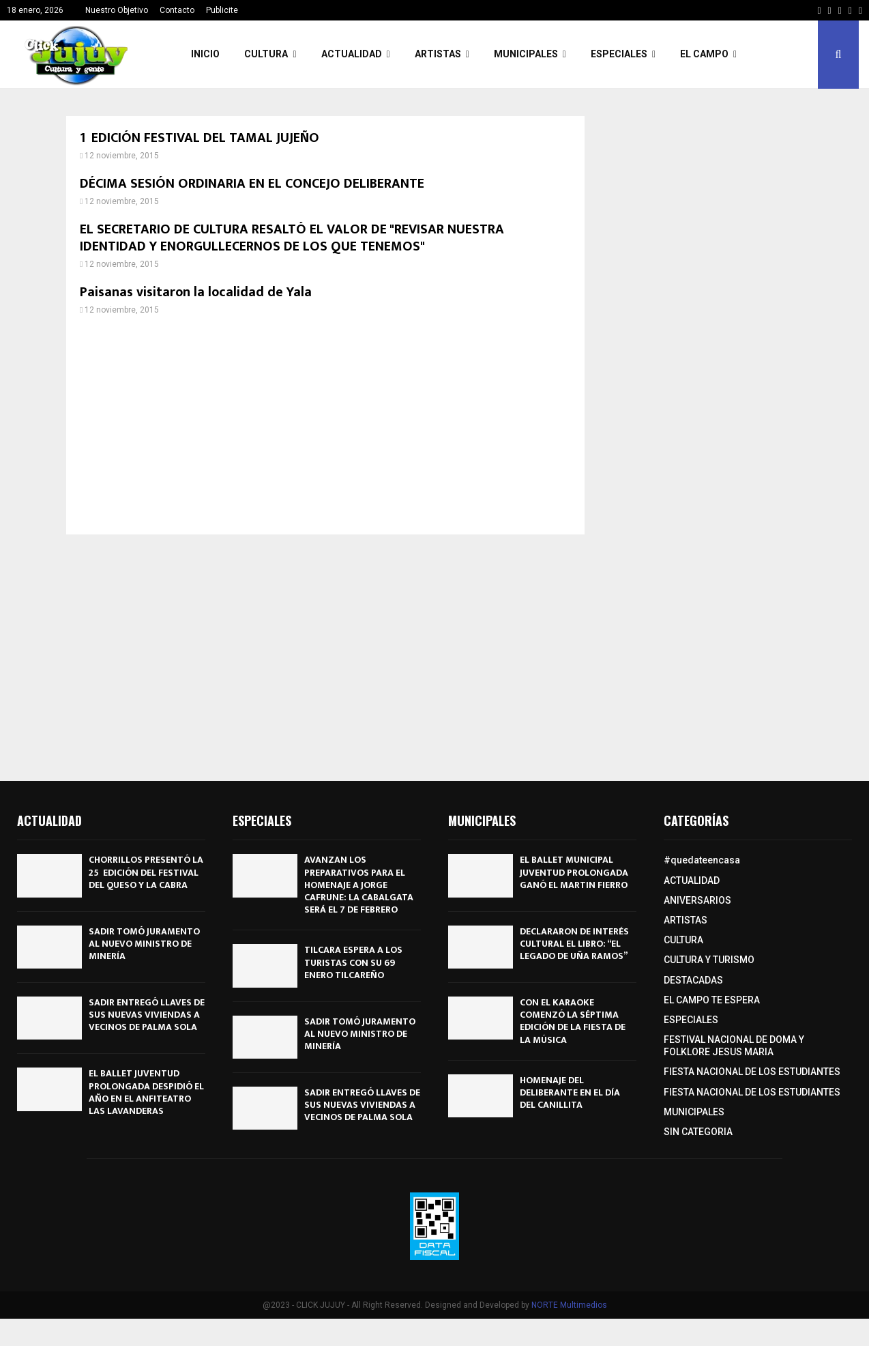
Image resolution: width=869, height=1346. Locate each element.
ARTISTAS (438, 53)
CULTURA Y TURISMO (709, 959)
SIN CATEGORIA (698, 1131)
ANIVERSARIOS (697, 900)
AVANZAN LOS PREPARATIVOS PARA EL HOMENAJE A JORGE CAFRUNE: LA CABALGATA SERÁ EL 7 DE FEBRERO (358, 884)
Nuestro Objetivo (116, 10)
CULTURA (266, 53)
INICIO (205, 53)
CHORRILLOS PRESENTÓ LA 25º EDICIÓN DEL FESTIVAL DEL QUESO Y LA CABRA (146, 872)
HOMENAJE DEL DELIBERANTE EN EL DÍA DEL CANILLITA (570, 1092)
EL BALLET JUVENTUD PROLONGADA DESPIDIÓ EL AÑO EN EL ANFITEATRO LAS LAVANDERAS (146, 1092)
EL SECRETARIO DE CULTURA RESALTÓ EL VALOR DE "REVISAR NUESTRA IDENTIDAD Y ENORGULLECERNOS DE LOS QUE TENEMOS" (292, 238)
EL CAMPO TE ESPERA (712, 999)
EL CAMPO (704, 53)
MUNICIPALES (526, 53)
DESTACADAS (693, 980)
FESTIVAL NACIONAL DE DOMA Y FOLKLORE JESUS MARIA (734, 1045)
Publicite (222, 10)
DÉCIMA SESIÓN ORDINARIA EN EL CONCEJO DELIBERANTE (252, 183)
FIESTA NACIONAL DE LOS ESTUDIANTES (752, 1071)
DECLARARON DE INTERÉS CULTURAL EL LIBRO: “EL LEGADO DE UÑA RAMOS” (574, 943)
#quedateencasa (702, 860)
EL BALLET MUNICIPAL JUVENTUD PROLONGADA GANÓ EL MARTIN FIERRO (574, 872)
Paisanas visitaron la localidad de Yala (196, 292)
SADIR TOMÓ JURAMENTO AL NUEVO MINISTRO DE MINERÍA (144, 943)
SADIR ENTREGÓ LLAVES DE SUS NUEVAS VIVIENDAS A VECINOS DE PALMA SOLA (147, 1014)
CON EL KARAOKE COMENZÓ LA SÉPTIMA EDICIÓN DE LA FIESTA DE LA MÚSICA (572, 1021)
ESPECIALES (619, 53)
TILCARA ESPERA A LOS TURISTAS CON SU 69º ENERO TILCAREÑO (353, 962)
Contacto (177, 10)
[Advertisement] (325, 425)
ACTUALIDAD (351, 53)
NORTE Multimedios (569, 1305)
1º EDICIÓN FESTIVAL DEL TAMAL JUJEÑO (199, 137)
